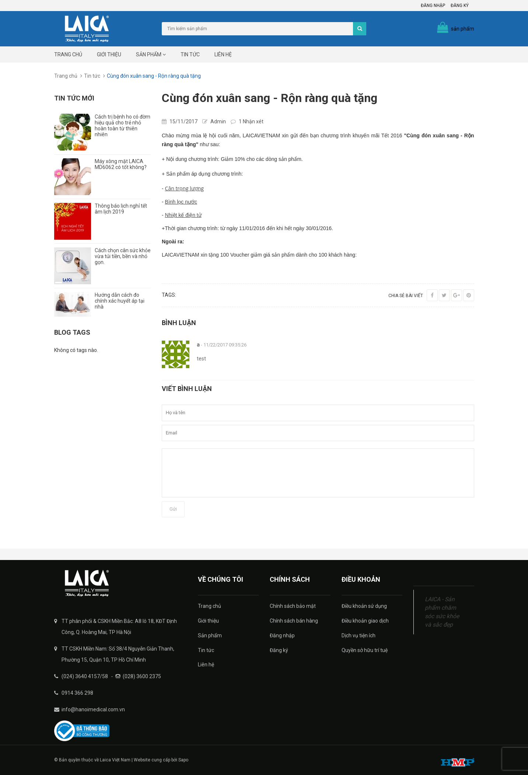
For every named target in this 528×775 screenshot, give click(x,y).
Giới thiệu (109, 54)
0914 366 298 (77, 693)
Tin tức (190, 54)
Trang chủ (68, 54)
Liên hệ (223, 54)
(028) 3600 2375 (142, 676)
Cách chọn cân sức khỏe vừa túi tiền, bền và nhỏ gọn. (123, 256)
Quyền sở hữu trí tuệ (365, 650)
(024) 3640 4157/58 (85, 676)
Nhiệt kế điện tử (183, 215)
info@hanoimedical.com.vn (93, 709)
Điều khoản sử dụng (364, 606)
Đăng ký (460, 5)
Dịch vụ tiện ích (358, 635)
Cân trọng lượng (184, 188)
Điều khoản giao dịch (365, 621)
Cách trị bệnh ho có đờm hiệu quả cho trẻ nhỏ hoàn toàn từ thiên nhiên (122, 125)
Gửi (173, 509)
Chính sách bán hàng (294, 621)
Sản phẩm (151, 54)
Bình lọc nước (181, 202)
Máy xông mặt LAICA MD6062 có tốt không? (121, 164)
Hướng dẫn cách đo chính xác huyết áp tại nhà (119, 301)
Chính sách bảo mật (293, 606)
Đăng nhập (433, 5)
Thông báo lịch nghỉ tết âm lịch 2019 (121, 209)
